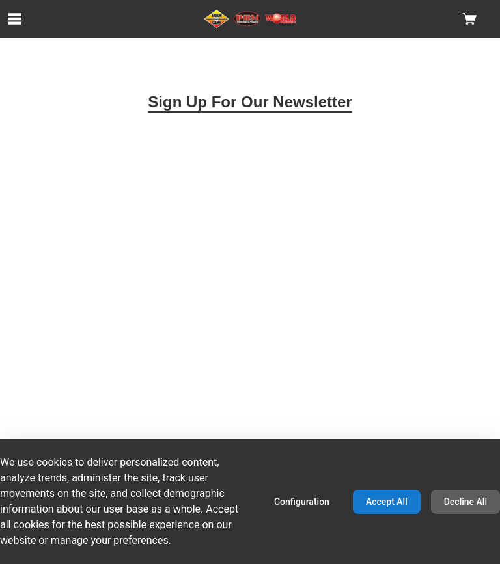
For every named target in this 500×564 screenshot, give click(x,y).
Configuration (301, 501)
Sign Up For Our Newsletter (250, 102)
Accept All (387, 501)
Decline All (465, 501)
